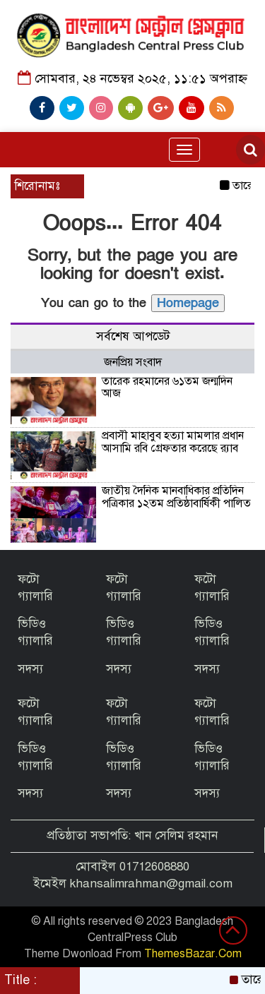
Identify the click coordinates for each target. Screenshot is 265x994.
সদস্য (30, 668)
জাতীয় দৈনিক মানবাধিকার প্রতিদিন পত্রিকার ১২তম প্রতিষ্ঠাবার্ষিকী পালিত (176, 497)
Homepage (188, 303)
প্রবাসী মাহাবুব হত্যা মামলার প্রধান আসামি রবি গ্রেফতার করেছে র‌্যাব (173, 442)
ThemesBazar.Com (193, 954)
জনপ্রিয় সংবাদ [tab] (133, 362)
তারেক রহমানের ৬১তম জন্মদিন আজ (167, 387)
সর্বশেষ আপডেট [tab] (133, 336)
